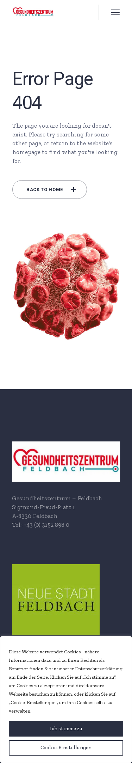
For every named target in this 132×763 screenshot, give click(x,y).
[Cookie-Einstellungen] (66, 748)
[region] (66, 699)
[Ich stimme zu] (66, 729)
